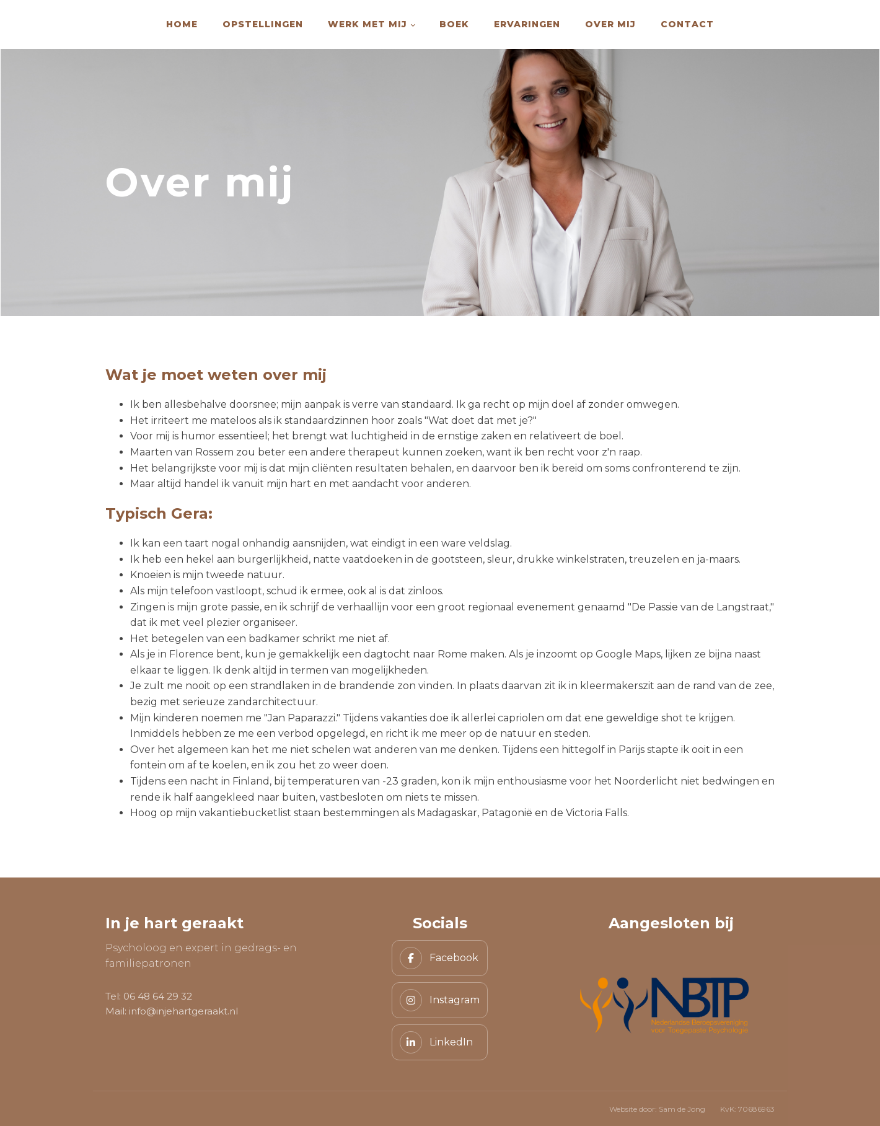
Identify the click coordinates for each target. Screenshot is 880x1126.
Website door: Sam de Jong (657, 1109)
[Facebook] (440, 958)
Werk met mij (367, 24)
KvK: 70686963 (747, 1109)
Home (182, 24)
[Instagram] (440, 1000)
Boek (454, 24)
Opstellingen (262, 24)
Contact (687, 24)
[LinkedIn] (440, 1042)
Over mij (610, 24)
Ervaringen (527, 24)
